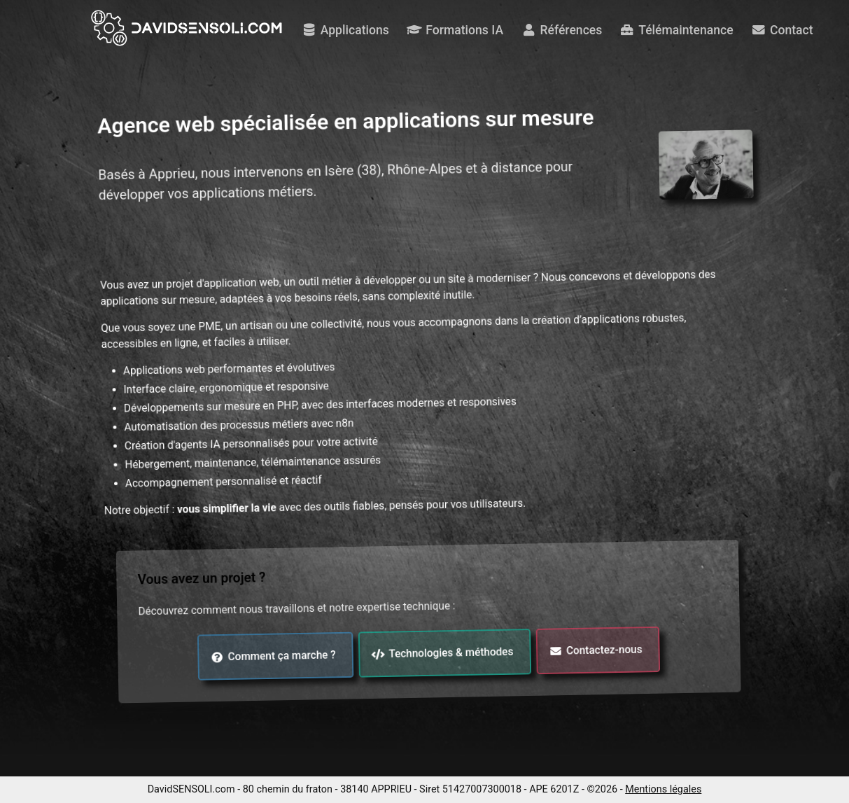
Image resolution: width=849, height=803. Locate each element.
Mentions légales (663, 789)
